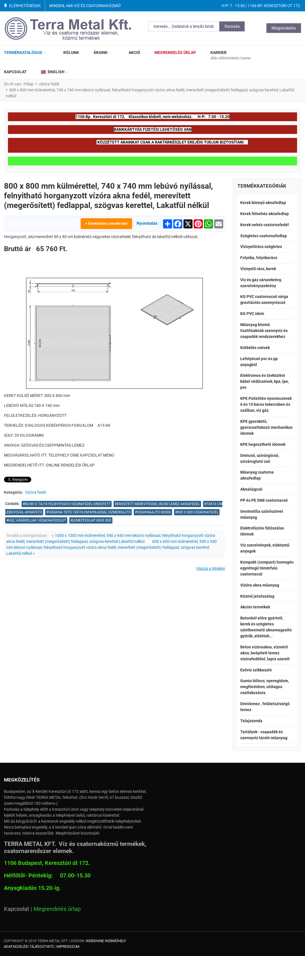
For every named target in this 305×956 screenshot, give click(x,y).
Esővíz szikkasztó (256, 670)
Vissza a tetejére (210, 568)
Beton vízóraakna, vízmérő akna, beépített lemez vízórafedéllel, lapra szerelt (265, 653)
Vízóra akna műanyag (259, 585)
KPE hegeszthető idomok (262, 444)
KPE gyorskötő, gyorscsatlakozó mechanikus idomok (266, 427)
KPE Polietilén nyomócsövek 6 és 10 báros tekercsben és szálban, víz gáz (266, 404)
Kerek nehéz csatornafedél (264, 224)
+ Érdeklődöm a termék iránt (106, 224)
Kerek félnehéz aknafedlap (264, 213)
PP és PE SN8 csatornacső (264, 500)
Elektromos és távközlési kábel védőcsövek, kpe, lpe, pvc (264, 381)
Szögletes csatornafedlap (263, 236)
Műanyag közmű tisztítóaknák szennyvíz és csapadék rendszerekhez (264, 330)
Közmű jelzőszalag (257, 596)
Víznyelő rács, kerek (258, 268)
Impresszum (67, 946)
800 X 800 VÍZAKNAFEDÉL (197, 512)
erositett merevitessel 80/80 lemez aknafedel (158, 504)
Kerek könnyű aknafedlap (263, 202)
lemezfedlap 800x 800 (91, 520)
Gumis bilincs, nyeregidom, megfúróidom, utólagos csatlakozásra (264, 686)
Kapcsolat (16, 908)
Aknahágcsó (251, 489)
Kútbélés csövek (255, 347)
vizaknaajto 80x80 (154, 512)
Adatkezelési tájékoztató (29, 946)
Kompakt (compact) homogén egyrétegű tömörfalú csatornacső (267, 568)
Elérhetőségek (25, 6)
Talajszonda (251, 720)
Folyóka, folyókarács (258, 257)
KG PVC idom (252, 313)
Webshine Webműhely (106, 941)
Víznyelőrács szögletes (261, 246)
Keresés (232, 26)
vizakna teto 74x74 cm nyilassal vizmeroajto (89, 512)
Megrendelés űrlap (57, 908)
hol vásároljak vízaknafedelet (37, 520)
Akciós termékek (255, 607)
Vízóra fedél (35, 492)
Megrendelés (283, 28)
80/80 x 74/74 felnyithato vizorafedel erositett (67, 504)
